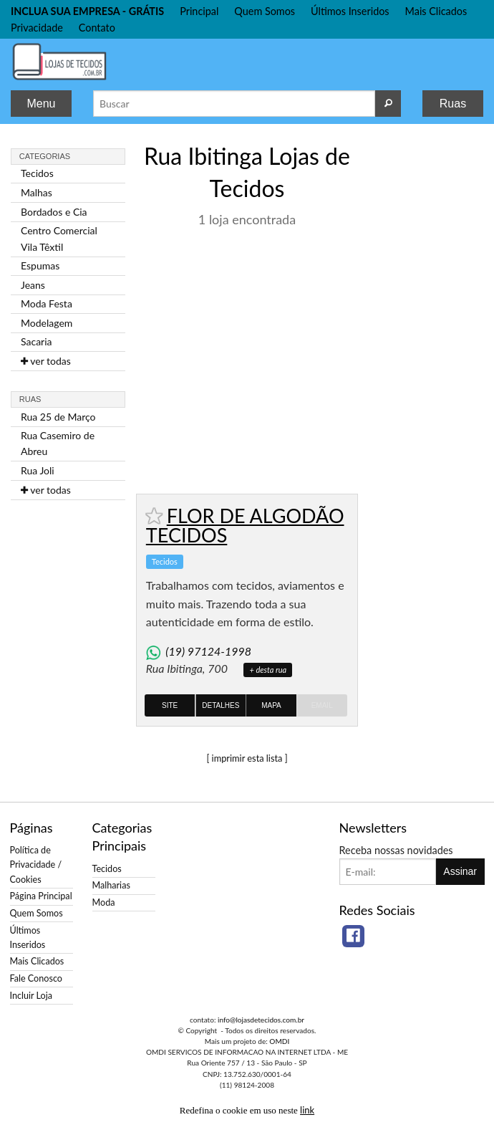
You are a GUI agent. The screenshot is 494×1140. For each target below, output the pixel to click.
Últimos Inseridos (350, 11)
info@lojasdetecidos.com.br (261, 1019)
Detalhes (220, 705)
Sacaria (36, 341)
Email (322, 705)
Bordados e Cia (54, 212)
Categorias (44, 156)
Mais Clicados (436, 11)
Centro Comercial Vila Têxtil (59, 238)
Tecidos (37, 173)
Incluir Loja (31, 995)
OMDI (279, 1041)
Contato (97, 27)
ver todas (46, 361)
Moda (103, 902)
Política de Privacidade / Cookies (36, 864)
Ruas (453, 103)
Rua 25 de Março (58, 417)
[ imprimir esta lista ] (246, 758)
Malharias (111, 885)
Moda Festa (46, 303)
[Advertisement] (426, 353)
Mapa (271, 705)
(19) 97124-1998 (208, 651)
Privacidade (37, 27)
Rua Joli (37, 470)
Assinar (460, 871)
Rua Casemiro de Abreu (58, 443)
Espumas (40, 265)
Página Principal (41, 896)
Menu (40, 103)
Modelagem (46, 323)
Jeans (33, 285)
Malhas (36, 192)
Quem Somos (264, 11)
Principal (199, 11)
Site (170, 705)
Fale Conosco (36, 978)
